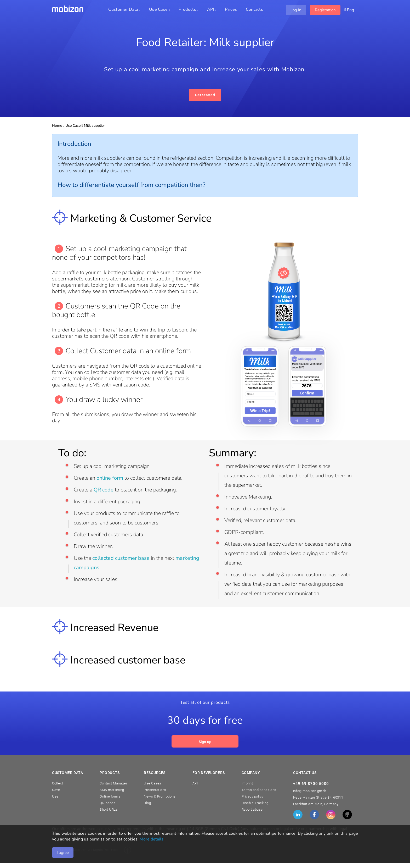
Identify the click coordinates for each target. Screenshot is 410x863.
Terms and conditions (259, 790)
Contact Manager (113, 783)
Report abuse (252, 809)
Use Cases (152, 783)
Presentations (155, 790)
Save (56, 790)
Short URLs (109, 809)
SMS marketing (112, 790)
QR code (103, 489)
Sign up (205, 742)
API (195, 783)
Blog (147, 803)
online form (109, 478)
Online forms (110, 796)
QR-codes (107, 803)
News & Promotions (160, 796)
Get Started (205, 95)
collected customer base (121, 558)
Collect (57, 783)
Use (55, 796)
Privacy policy (253, 796)
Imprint (247, 783)
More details (151, 839)
